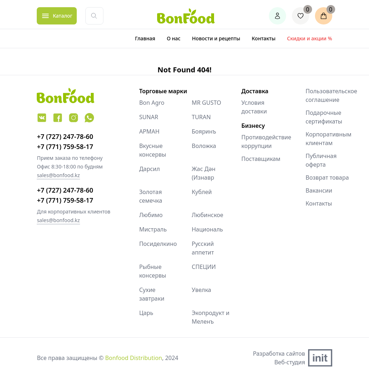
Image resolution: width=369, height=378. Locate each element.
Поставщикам (260, 159)
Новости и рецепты (216, 38)
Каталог (62, 15)
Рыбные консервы (152, 271)
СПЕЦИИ (204, 267)
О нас (174, 38)
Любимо (151, 215)
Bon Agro (151, 103)
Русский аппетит (203, 248)
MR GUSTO (206, 103)
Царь (146, 313)
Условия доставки (254, 107)
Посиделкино (158, 244)
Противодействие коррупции (266, 141)
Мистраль (153, 229)
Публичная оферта (321, 160)
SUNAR (148, 117)
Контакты (263, 38)
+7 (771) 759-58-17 (65, 146)
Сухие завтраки (151, 294)
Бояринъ (204, 131)
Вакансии (319, 190)
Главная (145, 38)
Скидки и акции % (309, 38)
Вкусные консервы (152, 150)
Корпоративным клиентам (328, 138)
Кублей (202, 192)
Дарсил (149, 169)
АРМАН (149, 131)
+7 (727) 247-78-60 (65, 136)
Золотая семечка (150, 196)
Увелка (201, 290)
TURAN (201, 117)
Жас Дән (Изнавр (203, 173)
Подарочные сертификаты (324, 117)
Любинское (207, 215)
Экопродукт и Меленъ (211, 317)
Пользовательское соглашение (331, 95)
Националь (207, 229)
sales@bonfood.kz (58, 175)
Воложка (204, 146)
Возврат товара (327, 177)
